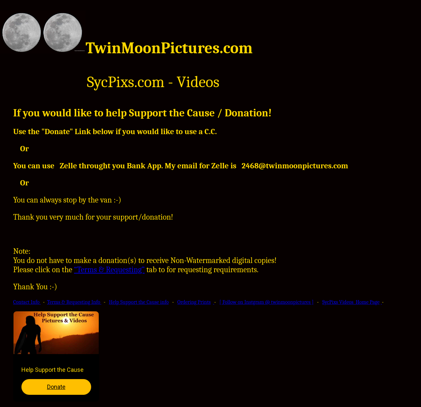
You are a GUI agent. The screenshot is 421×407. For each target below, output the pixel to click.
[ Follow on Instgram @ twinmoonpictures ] (267, 302)
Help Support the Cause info (139, 302)
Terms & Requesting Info (74, 302)
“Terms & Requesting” (109, 269)
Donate (56, 386)
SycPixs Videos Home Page (351, 302)
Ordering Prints (194, 302)
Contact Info (27, 302)
